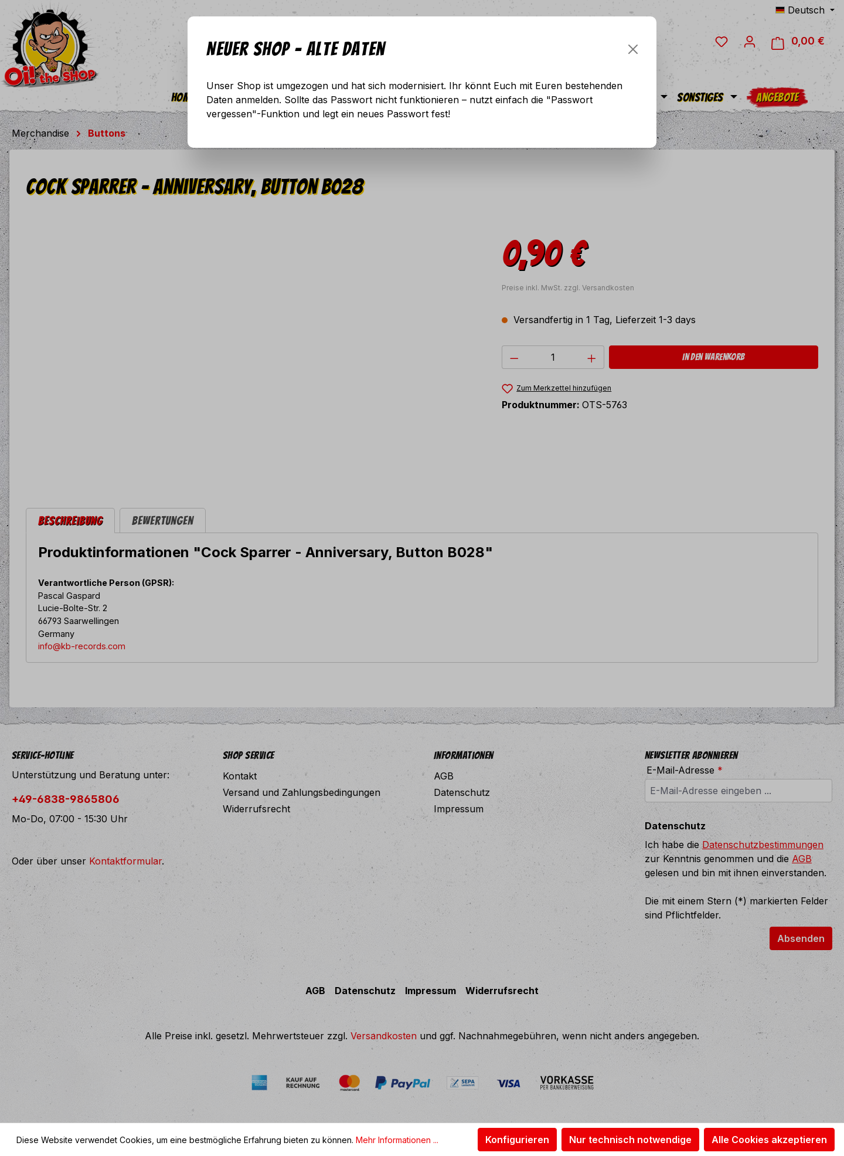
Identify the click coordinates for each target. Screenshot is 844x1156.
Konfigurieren (517, 1139)
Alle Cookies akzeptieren (769, 1139)
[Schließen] (633, 49)
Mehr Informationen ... (397, 1140)
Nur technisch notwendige (630, 1139)
